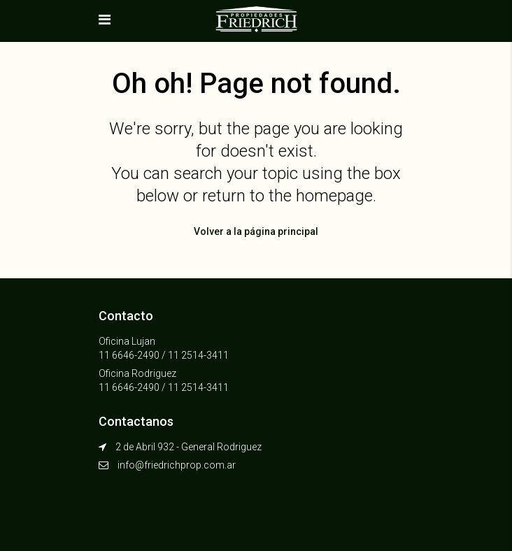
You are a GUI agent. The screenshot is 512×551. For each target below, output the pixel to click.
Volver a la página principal (256, 231)
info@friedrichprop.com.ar (177, 465)
